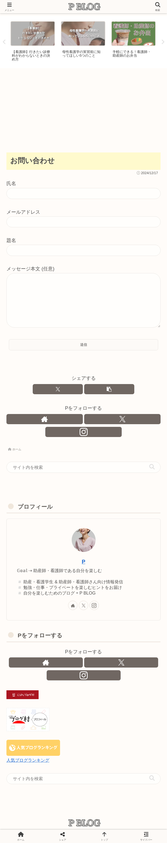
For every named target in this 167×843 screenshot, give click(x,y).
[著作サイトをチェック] (44, 419)
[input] (83, 467)
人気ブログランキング (27, 760)
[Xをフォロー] (122, 419)
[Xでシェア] (58, 389)
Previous (4, 42)
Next (163, 42)
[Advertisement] (83, 108)
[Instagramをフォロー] (83, 432)
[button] (109, 389)
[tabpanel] (32, 41)
